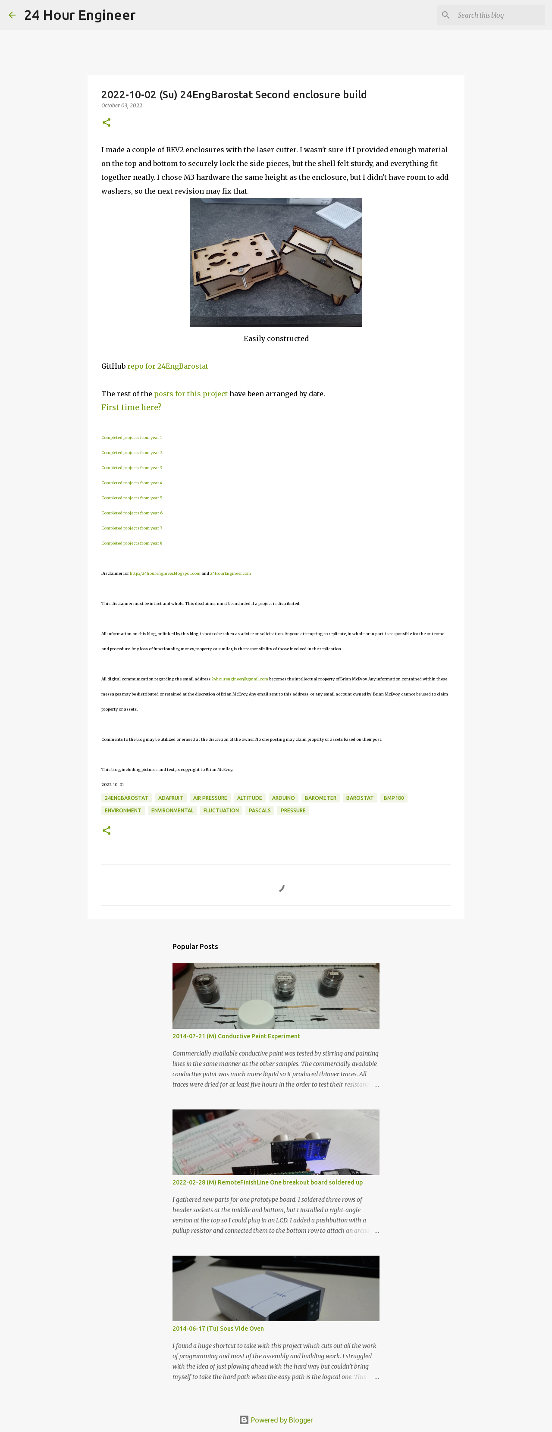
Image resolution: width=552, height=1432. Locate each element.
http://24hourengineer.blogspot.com (165, 573)
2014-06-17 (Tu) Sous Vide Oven (218, 1328)
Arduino (283, 798)
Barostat (360, 798)
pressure (293, 810)
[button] (106, 123)
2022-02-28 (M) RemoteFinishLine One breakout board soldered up (267, 1182)
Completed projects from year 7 (131, 528)
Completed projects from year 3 (131, 467)
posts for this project (191, 393)
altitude (249, 798)
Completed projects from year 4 (131, 482)
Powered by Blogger (276, 1420)
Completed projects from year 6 (132, 513)
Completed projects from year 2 (132, 452)
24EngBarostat (126, 798)
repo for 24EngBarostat (167, 366)
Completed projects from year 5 (132, 497)
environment (123, 810)
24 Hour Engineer (80, 14)
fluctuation (221, 810)
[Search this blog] (500, 15)
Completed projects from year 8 (131, 543)
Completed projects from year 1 (131, 437)
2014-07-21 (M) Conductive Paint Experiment (236, 1036)
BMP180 (394, 798)
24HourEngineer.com (230, 573)
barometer (320, 798)
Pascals (260, 810)
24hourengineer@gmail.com (239, 679)
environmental (172, 810)
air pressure (210, 798)
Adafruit (170, 798)
